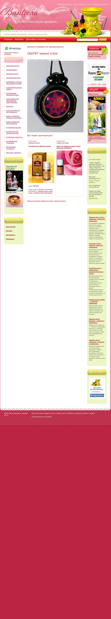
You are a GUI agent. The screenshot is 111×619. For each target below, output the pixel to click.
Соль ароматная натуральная (13, 111)
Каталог (19, 39)
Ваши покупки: (93, 53)
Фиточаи (9, 106)
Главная (8, 39)
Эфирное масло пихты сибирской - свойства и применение (97, 219)
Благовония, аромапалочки (12, 94)
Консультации (10, 227)
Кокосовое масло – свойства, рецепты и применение (96, 245)
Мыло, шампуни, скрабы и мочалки (13, 117)
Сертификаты (10, 235)
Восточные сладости (11, 148)
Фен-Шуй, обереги (13, 153)
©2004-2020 (8, 413)
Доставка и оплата (35, 39)
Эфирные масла (12, 66)
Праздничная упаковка (11, 142)
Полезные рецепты (14, 137)
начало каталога (60, 201)
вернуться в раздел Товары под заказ (40, 201)
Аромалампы (11, 70)
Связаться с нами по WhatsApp (12, 52)
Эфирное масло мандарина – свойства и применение (96, 342)
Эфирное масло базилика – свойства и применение (96, 321)
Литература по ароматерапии (12, 132)
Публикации (10, 239)
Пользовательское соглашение (41, 417)
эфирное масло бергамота (43, 193)
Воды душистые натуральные (13, 122)
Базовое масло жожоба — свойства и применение (97, 301)
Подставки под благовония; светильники (12, 100)
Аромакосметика (13, 78)
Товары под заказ (63, 143)
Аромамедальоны (13, 127)
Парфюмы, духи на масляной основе (14, 82)
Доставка (9, 231)
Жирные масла (12, 74)
